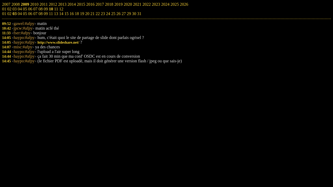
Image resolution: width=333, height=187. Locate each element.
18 (77, 13)
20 (87, 13)
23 (103, 13)
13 (56, 13)
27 (123, 13)
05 (25, 13)
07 (35, 13)
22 (97, 13)
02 (9, 13)
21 (92, 13)
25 (113, 13)
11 (51, 13)
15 (66, 13)
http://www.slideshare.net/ (58, 42)
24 (108, 13)
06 (30, 13)
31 (139, 13)
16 (71, 13)
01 (4, 13)
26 (118, 13)
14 (61, 13)
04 (20, 13)
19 (82, 13)
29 (129, 13)
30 (134, 13)
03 (14, 13)
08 (41, 13)
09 (46, 13)
